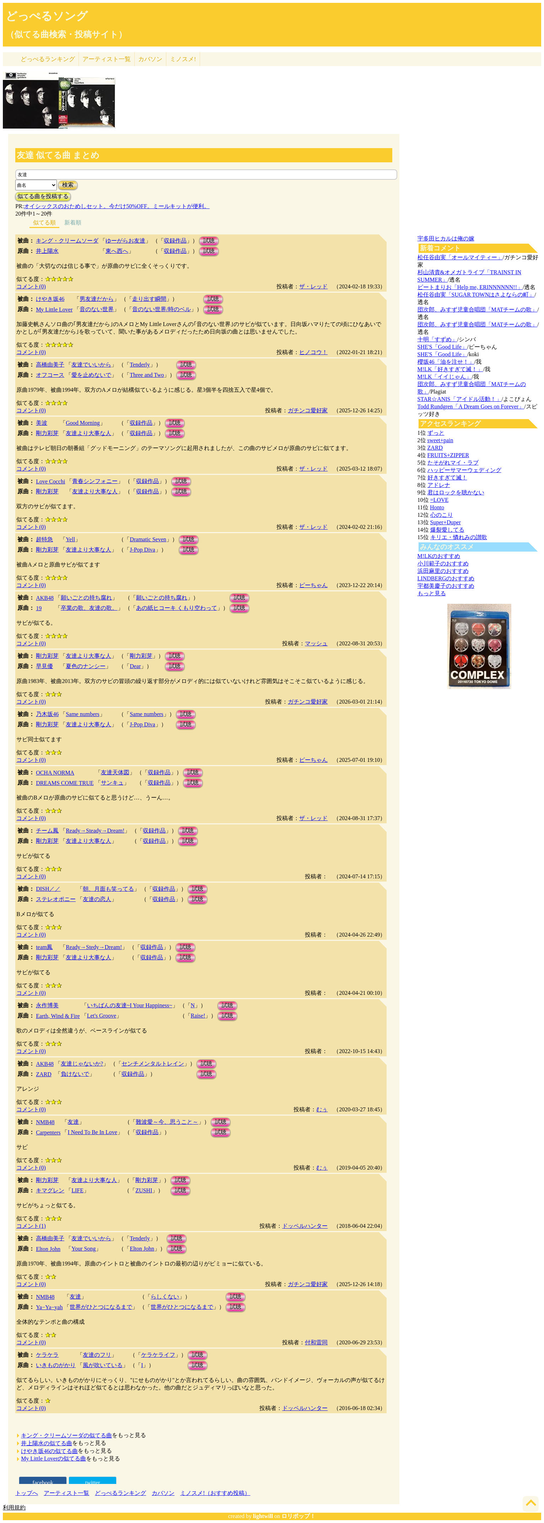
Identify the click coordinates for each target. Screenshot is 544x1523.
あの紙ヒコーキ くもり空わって (176, 608)
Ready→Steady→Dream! (95, 831)
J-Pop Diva (142, 550)
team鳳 (44, 947)
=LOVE (439, 500)
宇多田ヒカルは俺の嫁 (446, 238)
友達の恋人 (97, 899)
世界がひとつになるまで (101, 1307)
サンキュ (112, 783)
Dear (135, 666)
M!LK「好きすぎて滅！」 (450, 369)
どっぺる (48, 59)
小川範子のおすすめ (443, 563)
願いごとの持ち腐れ (86, 598)
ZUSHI (143, 1190)
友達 (73, 1122)
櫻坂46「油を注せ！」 (446, 362)
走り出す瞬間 (149, 299)
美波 (41, 423)
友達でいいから (91, 365)
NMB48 (45, 1122)
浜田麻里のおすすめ (443, 571)
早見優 (44, 666)
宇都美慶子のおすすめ (446, 586)
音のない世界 (97, 309)
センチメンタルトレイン (153, 1064)
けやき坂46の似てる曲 (49, 1451)
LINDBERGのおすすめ (446, 578)
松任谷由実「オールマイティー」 (460, 257)
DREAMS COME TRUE (64, 783)
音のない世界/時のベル (161, 309)
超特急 (44, 539)
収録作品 (175, 241)
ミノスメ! (183, 59)
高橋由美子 (50, 365)
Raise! (198, 1016)
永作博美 (47, 1005)
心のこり (441, 515)
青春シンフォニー (95, 481)
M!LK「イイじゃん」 (445, 377)
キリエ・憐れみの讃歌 (458, 537)
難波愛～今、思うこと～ (167, 1122)
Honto (437, 507)
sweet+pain (440, 440)
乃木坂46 (47, 714)
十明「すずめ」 (437, 339)
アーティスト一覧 (66, 1493)
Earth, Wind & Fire (58, 1016)
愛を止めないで (91, 375)
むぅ (322, 1109)
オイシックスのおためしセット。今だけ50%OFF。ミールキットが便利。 (117, 206)
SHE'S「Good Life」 (442, 347)
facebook (42, 1483)
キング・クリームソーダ (67, 241)
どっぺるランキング (120, 1493)
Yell (70, 539)
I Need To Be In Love (92, 1132)
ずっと (436, 433)
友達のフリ (97, 1355)
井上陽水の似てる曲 (46, 1443)
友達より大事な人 (88, 433)
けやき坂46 (50, 299)
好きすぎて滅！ (447, 478)
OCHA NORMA (55, 773)
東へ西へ (117, 251)
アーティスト (106, 59)
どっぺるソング (47, 16)
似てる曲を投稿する (43, 196)
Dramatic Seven (148, 539)
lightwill (263, 1516)
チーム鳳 (47, 831)
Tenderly (140, 365)
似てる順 (44, 222)
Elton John (48, 1249)
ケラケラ (47, 1355)
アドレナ (438, 485)
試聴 (209, 241)
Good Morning (83, 423)
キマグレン (50, 1190)
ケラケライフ (158, 1355)
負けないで (75, 1074)
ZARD (44, 1074)
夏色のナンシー (86, 666)
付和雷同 (316, 1342)
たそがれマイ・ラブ (453, 463)
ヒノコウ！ (313, 352)
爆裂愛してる (447, 530)
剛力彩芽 (47, 433)
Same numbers (82, 714)
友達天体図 (115, 772)
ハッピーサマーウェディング (464, 470)
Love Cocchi (50, 481)
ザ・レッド (313, 286)
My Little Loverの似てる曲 (53, 1459)
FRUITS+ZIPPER (448, 455)
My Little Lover (54, 310)
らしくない (165, 1297)
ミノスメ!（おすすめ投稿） (215, 1493)
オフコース (50, 375)
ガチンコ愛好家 (308, 410)
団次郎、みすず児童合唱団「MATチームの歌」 (478, 310)
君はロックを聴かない (455, 492)
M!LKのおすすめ (439, 556)
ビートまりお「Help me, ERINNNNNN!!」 (470, 287)
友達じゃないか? (82, 1064)
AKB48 (45, 598)
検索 (68, 185)
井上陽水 (47, 251)
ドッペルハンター (305, 1226)
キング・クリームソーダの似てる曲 (66, 1435)
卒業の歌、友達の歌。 (89, 608)
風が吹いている (103, 1365)
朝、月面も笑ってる (108, 889)
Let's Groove (101, 1016)
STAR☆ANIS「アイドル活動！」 (460, 399)
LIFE (77, 1190)
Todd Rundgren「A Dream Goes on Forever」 (471, 406)
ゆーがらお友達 (125, 241)
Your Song (83, 1249)
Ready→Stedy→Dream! (94, 947)
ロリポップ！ (298, 1516)
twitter (92, 1483)
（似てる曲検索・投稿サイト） (66, 34)
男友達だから (97, 299)
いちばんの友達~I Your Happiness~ (129, 1005)
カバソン (150, 59)
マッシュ (316, 643)
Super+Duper (445, 522)
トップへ (26, 1493)
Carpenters (48, 1132)
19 (39, 608)
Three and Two (147, 375)
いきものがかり (56, 1365)
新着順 (72, 222)
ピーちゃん (313, 585)
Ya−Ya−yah (49, 1307)
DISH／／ (48, 889)
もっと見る (432, 593)
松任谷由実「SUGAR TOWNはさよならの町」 (476, 295)
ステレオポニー (56, 899)
